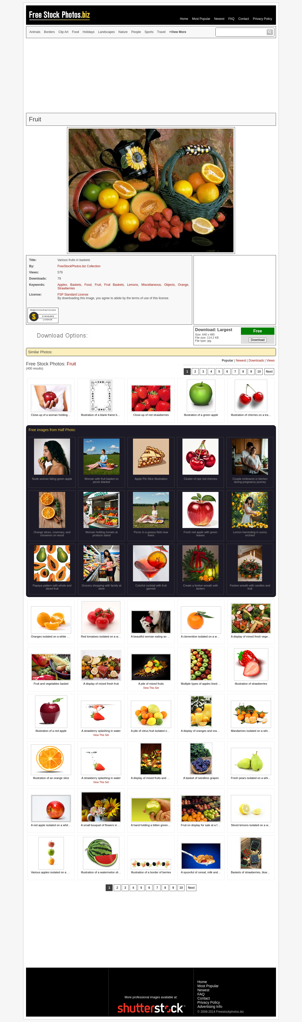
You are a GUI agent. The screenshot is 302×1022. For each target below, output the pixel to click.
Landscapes (106, 32)
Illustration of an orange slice (51, 778)
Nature (123, 32)
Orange (183, 285)
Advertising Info (209, 1006)
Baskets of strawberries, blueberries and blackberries (264, 872)
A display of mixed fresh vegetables (253, 636)
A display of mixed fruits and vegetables (156, 778)
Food (75, 32)
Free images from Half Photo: (52, 430)
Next (269, 371)
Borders (49, 32)
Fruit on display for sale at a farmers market (208, 825)
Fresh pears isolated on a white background (258, 778)
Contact (243, 19)
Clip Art (63, 32)
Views (270, 360)
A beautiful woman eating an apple (152, 636)
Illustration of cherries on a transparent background (263, 414)
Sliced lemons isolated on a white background (259, 825)
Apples (62, 285)
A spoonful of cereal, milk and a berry (204, 872)
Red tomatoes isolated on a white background (109, 636)
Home (184, 19)
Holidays (89, 32)
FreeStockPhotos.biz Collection (78, 266)
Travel (161, 32)
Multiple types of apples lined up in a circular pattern (213, 683)
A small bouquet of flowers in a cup (103, 825)
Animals (34, 32)
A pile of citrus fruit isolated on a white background (162, 730)
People (136, 32)
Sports (149, 32)
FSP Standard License (72, 294)
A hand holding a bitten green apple (153, 825)
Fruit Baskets (114, 285)
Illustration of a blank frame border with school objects (114, 414)
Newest (219, 19)
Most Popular (201, 19)
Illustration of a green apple (201, 414)
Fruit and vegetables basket (50, 683)
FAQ (231, 19)
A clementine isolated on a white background (209, 636)
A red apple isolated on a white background (58, 825)
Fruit (98, 285)
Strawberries (66, 288)
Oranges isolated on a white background (56, 636)
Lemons (132, 285)
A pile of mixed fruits (151, 683)
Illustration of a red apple (51, 730)
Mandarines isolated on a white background (258, 730)
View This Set (151, 687)
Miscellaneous (151, 285)
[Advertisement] (151, 75)
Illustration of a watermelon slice (101, 872)
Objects (169, 285)
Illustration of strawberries (251, 683)
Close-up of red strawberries (151, 414)
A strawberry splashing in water (101, 730)
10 (259, 371)
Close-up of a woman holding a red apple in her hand (64, 414)
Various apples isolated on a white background (60, 872)
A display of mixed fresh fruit (101, 683)
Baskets (75, 285)
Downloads (256, 360)
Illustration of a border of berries (151, 872)
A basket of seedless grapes (201, 778)
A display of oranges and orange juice (204, 730)
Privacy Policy (262, 19)
